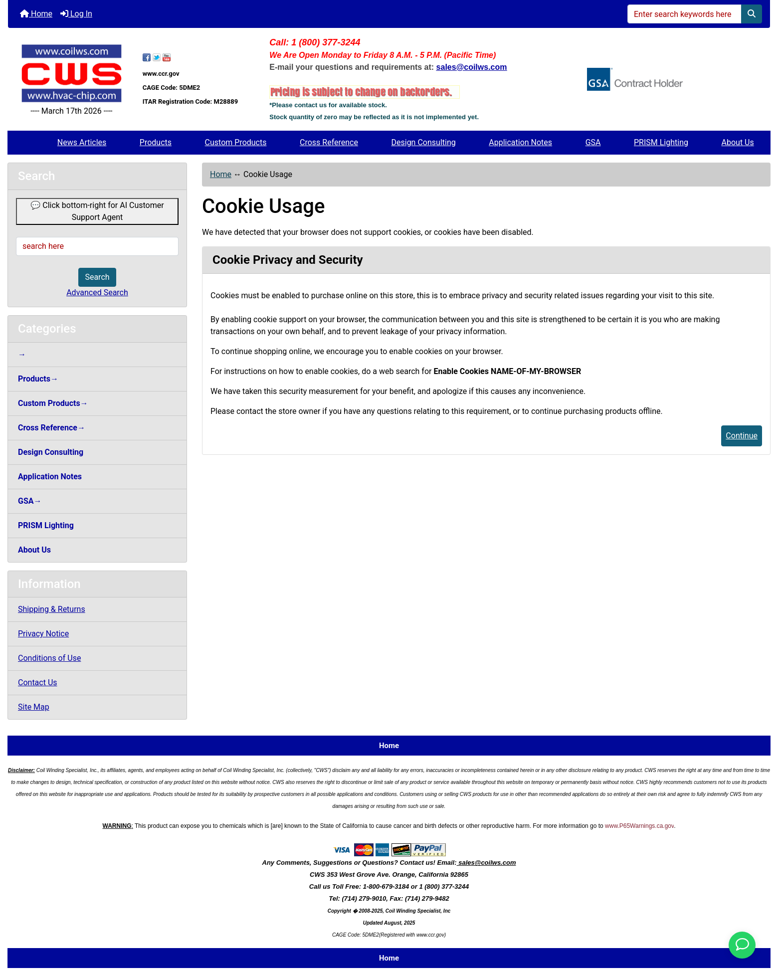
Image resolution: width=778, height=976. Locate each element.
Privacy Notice (43, 633)
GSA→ (30, 501)
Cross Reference (329, 142)
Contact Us (37, 682)
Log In (76, 13)
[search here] (97, 246)
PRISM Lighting (661, 142)
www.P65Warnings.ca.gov (639, 825)
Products (156, 142)
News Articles (82, 142)
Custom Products (236, 142)
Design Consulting (423, 142)
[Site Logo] (71, 73)
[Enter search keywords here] (684, 13)
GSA (593, 142)
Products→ (38, 379)
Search (97, 277)
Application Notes (520, 142)
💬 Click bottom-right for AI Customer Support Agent (97, 211)
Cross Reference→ (51, 427)
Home (36, 13)
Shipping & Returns (51, 609)
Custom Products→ (53, 403)
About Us (738, 142)
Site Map (33, 707)
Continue (742, 435)
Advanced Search (97, 292)
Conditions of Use (49, 658)
